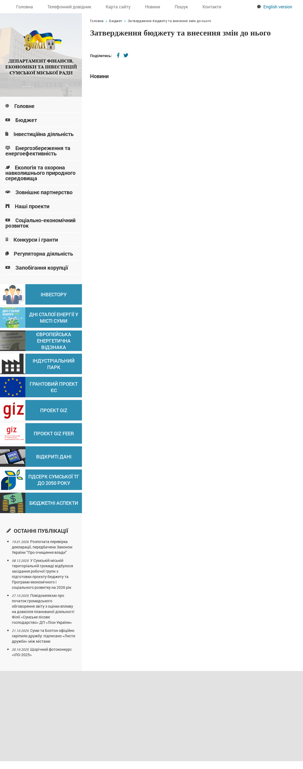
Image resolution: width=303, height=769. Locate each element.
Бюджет (115, 21)
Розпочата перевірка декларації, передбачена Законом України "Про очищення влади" (42, 547)
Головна (24, 6)
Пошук (181, 6)
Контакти (211, 6)
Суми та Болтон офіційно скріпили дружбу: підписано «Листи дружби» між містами (43, 636)
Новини (152, 6)
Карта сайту (118, 6)
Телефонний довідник (69, 6)
